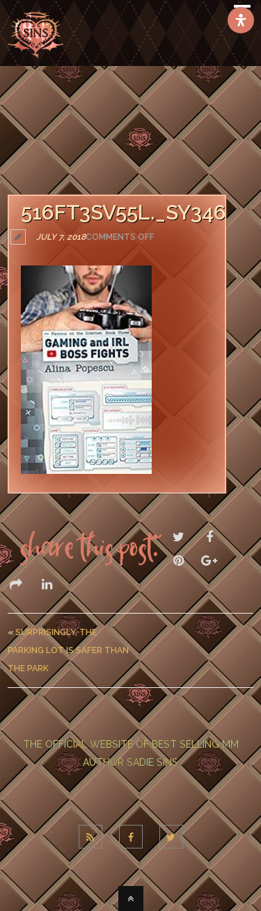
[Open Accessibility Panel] (241, 20)
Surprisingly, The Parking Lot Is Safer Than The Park (68, 650)
